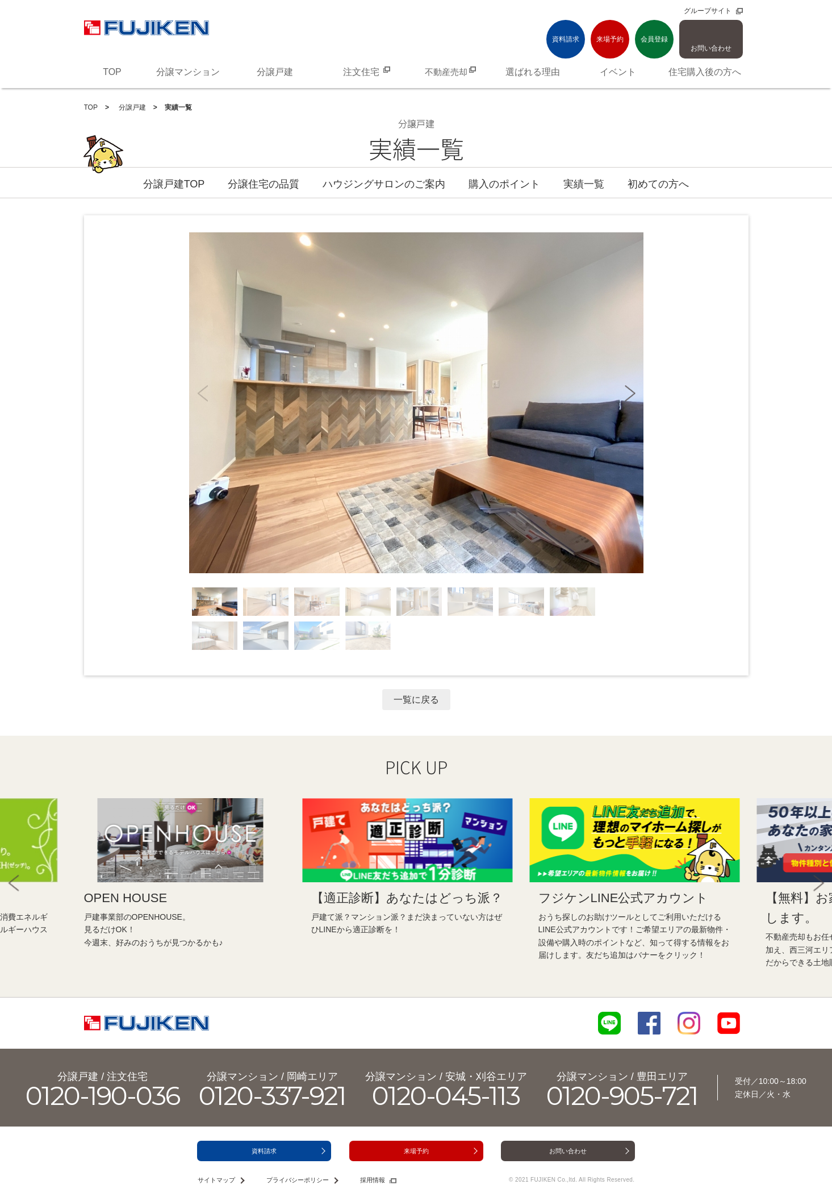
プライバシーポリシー (297, 1180)
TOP (91, 107)
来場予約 (610, 39)
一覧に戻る (416, 699)
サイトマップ (216, 1180)
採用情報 (372, 1180)
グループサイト (707, 11)
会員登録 (654, 39)
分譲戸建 (130, 107)
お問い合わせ (711, 48)
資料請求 (565, 39)
